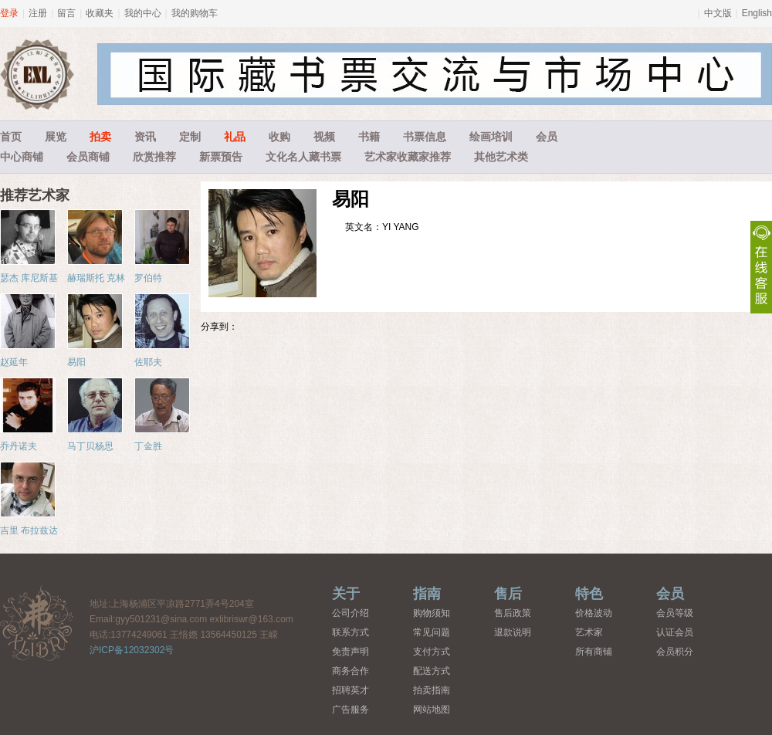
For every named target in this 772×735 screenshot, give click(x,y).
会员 (546, 136)
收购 (279, 136)
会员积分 (674, 651)
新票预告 (220, 157)
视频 (324, 136)
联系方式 (350, 632)
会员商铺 (88, 157)
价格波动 (593, 613)
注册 (38, 13)
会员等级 (674, 613)
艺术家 (589, 632)
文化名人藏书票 (303, 157)
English (757, 13)
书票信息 (424, 136)
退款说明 (512, 632)
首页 (11, 136)
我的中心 (142, 13)
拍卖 (100, 136)
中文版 (718, 13)
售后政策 (512, 613)
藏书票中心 (37, 622)
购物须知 (431, 613)
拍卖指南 (431, 690)
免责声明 (350, 651)
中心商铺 (21, 157)
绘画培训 (491, 136)
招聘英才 (350, 690)
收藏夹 (99, 13)
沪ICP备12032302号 (132, 650)
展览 (55, 136)
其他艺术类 (501, 157)
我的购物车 (194, 13)
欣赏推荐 (154, 157)
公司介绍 (350, 613)
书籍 (369, 136)
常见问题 (431, 632)
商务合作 (350, 671)
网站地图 (431, 709)
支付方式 (431, 651)
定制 (190, 136)
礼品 (234, 136)
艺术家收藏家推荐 (407, 157)
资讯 (145, 136)
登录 (9, 13)
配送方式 (431, 671)
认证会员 (674, 632)
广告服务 (350, 709)
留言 (66, 13)
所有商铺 (593, 651)
